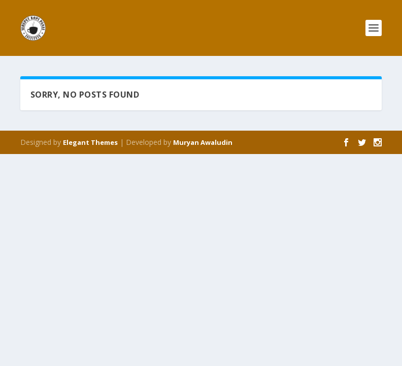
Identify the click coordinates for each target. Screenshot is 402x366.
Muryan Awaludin (202, 142)
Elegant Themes (90, 142)
